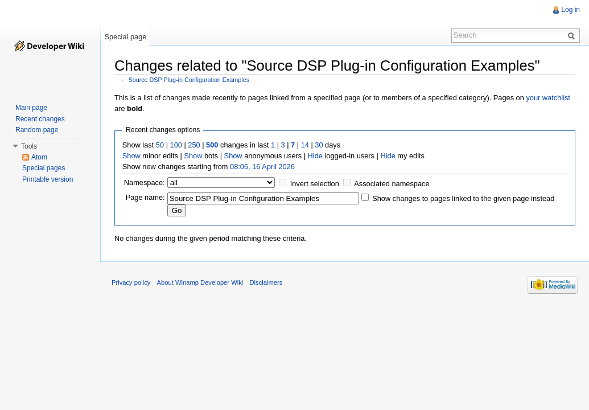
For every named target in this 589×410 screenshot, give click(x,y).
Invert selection (314, 183)
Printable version (47, 179)
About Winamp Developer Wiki (200, 282)
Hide (315, 155)
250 (194, 145)
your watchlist (548, 97)
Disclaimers (265, 282)
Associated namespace (391, 183)
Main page (31, 108)
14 (305, 145)
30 (319, 145)
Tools (29, 146)
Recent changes (40, 119)
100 (176, 145)
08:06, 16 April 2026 (262, 166)
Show (131, 155)
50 (160, 145)
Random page (36, 130)
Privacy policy (131, 282)
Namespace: (144, 182)
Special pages (43, 168)
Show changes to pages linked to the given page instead (463, 198)
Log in (570, 10)
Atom (39, 157)
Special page (125, 36)
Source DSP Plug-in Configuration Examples (189, 79)
